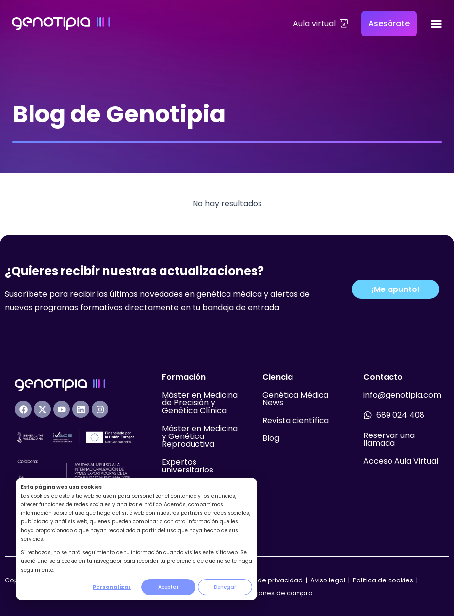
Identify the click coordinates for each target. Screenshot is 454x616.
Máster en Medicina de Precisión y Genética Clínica (200, 402)
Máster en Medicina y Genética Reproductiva (200, 436)
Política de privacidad (267, 580)
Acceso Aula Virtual (400, 461)
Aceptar (168, 587)
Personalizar (112, 587)
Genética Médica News (295, 398)
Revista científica (295, 420)
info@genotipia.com (402, 394)
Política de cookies (383, 580)
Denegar (225, 587)
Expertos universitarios (187, 465)
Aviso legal (328, 580)
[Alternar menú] (436, 24)
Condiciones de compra (273, 593)
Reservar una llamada (389, 439)
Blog (270, 438)
